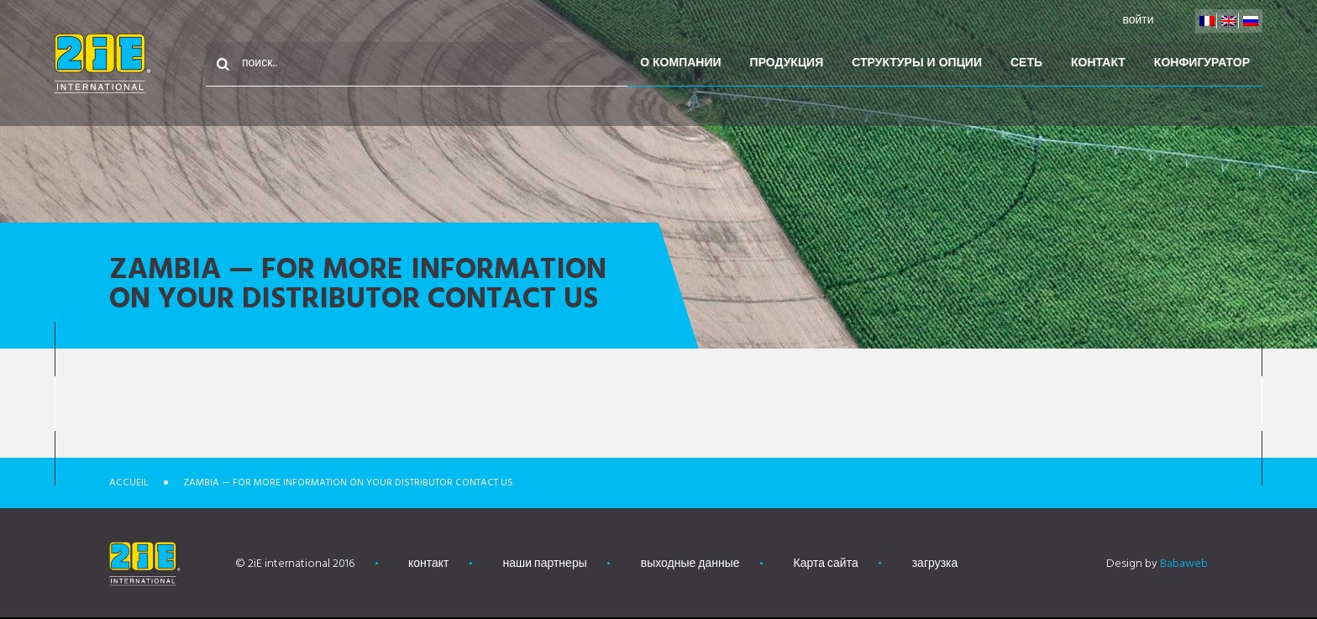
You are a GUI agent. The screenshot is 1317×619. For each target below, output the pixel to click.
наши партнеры (545, 564)
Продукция (787, 63)
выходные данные (690, 564)
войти (1137, 20)
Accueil (129, 483)
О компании (680, 63)
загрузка (935, 564)
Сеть (1026, 63)
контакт (1098, 63)
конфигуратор (1202, 63)
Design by (1157, 564)
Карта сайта (826, 564)
